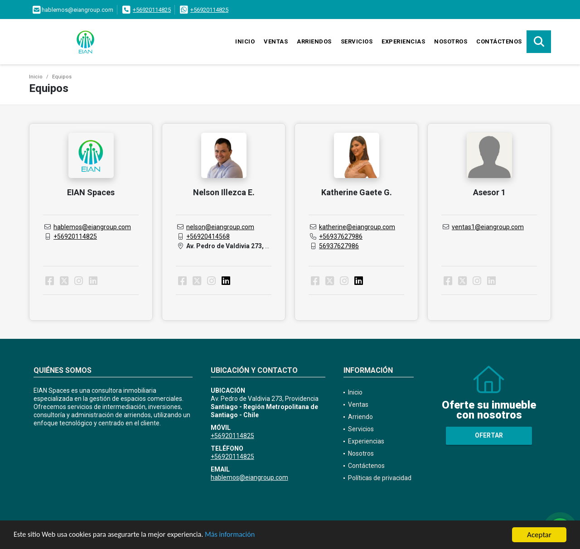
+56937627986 (340, 236)
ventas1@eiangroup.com (488, 227)
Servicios (357, 41)
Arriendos (314, 41)
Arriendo (360, 416)
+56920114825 (152, 9)
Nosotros (450, 41)
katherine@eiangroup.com (357, 227)
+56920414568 (208, 236)
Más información (241, 535)
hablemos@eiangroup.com (92, 227)
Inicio (245, 41)
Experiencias (403, 41)
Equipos (62, 77)
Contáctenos (499, 41)
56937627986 (339, 246)
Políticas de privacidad (379, 478)
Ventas (276, 41)
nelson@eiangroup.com (220, 227)
